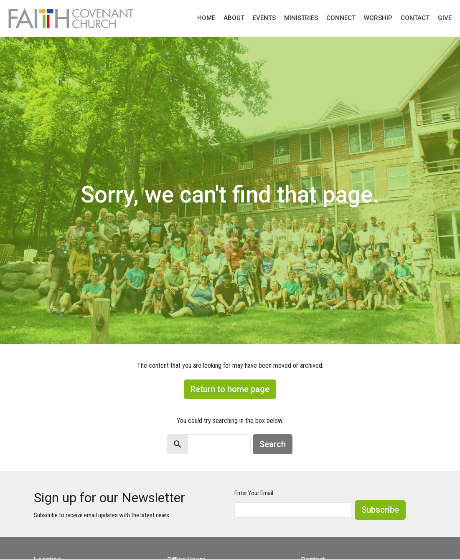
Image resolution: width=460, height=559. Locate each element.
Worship (378, 18)
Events (264, 18)
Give (445, 18)
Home (206, 18)
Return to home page (230, 389)
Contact (415, 18)
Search (272, 444)
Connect (341, 18)
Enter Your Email (253, 493)
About (234, 18)
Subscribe (380, 510)
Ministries (301, 18)
